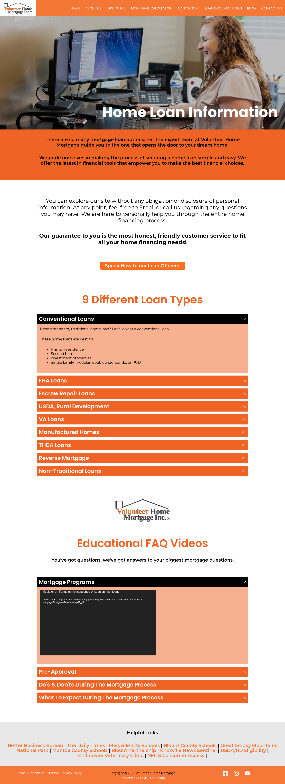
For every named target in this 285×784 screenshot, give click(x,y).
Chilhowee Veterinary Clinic (110, 755)
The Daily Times (86, 745)
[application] (98, 622)
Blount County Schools (190, 745)
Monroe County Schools (80, 750)
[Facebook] (225, 773)
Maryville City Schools (134, 745)
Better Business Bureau (35, 745)
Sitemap (53, 773)
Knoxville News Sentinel (188, 750)
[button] (142, 319)
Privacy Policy (72, 773)
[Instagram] (236, 773)
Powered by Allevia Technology (142, 778)
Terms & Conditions (30, 773)
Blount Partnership (134, 750)
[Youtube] (247, 773)
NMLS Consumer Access (175, 755)
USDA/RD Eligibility (243, 750)
